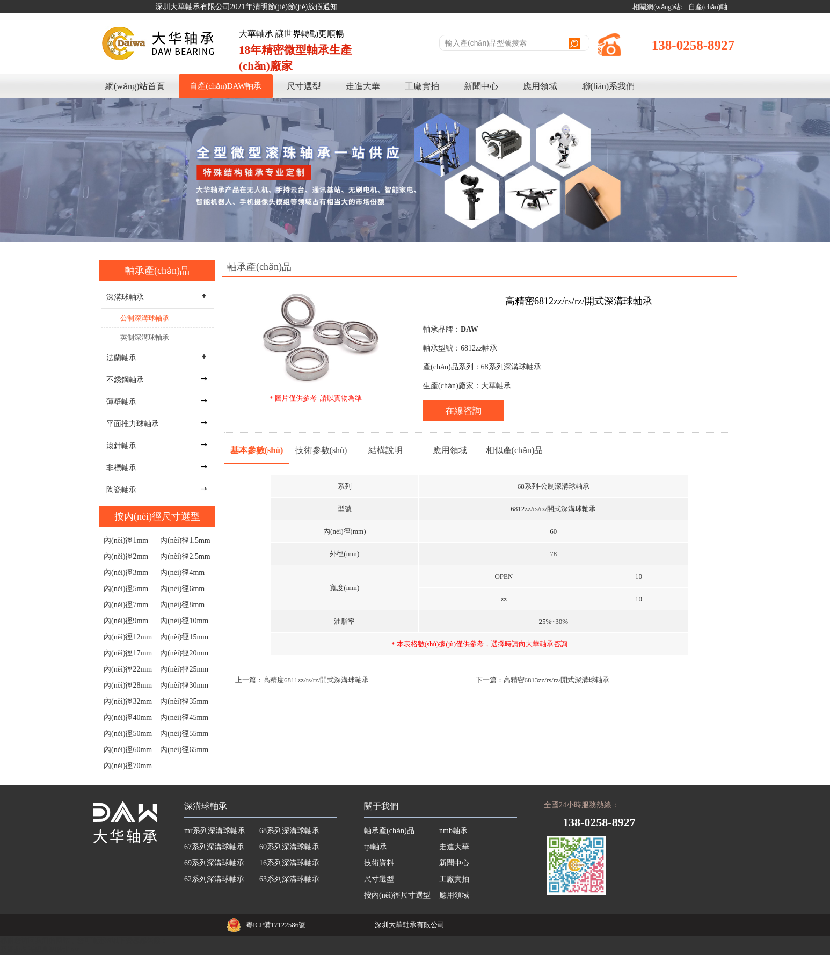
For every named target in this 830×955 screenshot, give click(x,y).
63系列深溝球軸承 (289, 879)
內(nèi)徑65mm (184, 750)
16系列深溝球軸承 (289, 863)
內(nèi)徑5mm (126, 589)
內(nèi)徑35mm (184, 701)
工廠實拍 (422, 86)
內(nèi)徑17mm (128, 653)
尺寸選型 (304, 86)
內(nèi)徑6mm (182, 589)
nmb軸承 (453, 831)
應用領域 (540, 86)
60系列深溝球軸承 (289, 847)
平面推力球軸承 (132, 424)
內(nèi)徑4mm (182, 572)
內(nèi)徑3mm (126, 572)
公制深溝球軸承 (144, 318)
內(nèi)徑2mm (126, 556)
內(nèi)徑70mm (128, 766)
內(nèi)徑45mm (184, 717)
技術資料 (379, 863)
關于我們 (381, 806)
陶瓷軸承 (121, 490)
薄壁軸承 (121, 402)
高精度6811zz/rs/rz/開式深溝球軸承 (316, 680)
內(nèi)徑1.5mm (185, 540)
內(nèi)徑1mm (126, 540)
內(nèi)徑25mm (184, 669)
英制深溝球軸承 (144, 337)
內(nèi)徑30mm (184, 685)
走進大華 (363, 86)
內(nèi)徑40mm (128, 717)
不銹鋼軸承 (125, 380)
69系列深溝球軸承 (214, 863)
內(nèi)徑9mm (126, 621)
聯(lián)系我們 (608, 86)
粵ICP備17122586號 (275, 925)
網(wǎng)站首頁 (135, 86)
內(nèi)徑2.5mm (185, 556)
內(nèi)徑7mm (126, 605)
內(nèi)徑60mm (128, 750)
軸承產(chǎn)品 (157, 270)
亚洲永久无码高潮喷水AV (39, 950)
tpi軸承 (375, 847)
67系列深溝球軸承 (214, 847)
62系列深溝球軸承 (214, 879)
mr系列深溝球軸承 (214, 831)
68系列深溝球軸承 (289, 831)
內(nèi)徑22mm (128, 669)
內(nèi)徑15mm (184, 637)
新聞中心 (481, 86)
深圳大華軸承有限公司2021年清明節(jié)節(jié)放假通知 (246, 7)
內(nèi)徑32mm (128, 701)
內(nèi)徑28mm (128, 685)
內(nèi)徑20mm (184, 653)
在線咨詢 (463, 411)
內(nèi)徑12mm (128, 637)
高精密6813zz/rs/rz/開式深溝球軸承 (557, 680)
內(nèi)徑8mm (182, 605)
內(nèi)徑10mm (184, 621)
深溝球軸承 (205, 806)
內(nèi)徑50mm (128, 734)
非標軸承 (121, 468)
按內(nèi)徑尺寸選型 (157, 516)
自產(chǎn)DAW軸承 (225, 86)
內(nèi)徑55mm (184, 734)
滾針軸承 (121, 446)
